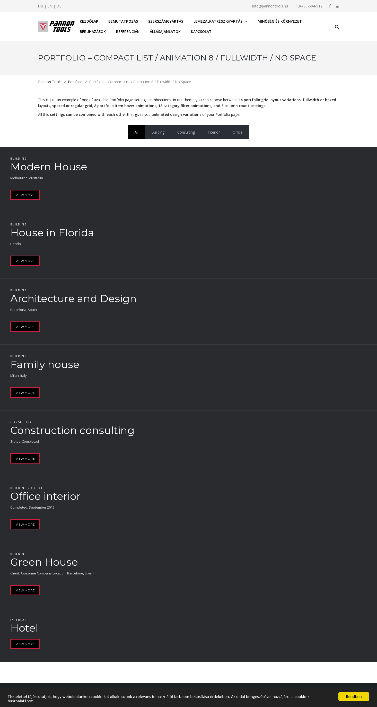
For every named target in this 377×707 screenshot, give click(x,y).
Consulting (186, 132)
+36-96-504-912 (309, 6)
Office (238, 132)
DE (58, 6)
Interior (214, 132)
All (136, 132)
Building (157, 132)
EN (49, 6)
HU (40, 6)
